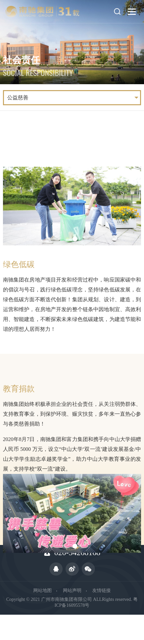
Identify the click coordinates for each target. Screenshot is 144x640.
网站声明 (72, 590)
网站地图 (42, 590)
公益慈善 (17, 97)
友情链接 (101, 590)
